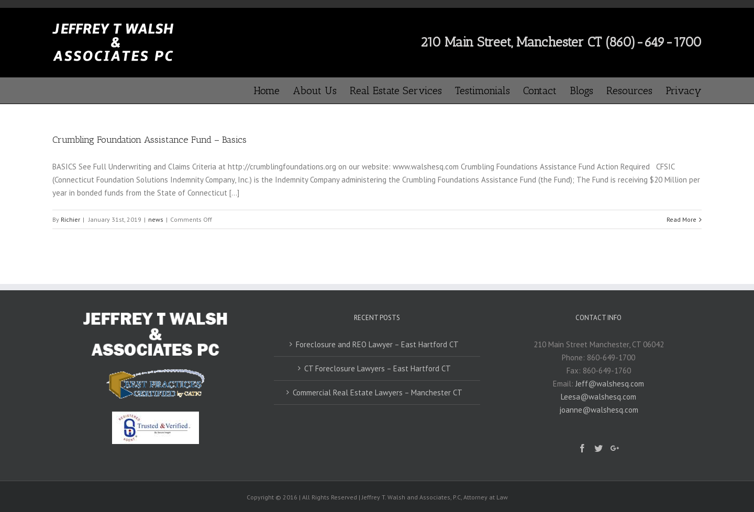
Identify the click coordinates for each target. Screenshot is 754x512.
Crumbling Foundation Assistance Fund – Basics (149, 139)
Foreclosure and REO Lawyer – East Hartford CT (377, 344)
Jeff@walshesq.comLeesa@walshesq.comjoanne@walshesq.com (602, 397)
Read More (681, 219)
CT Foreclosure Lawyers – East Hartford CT (377, 368)
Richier (70, 219)
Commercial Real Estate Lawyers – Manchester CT (377, 392)
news (155, 219)
